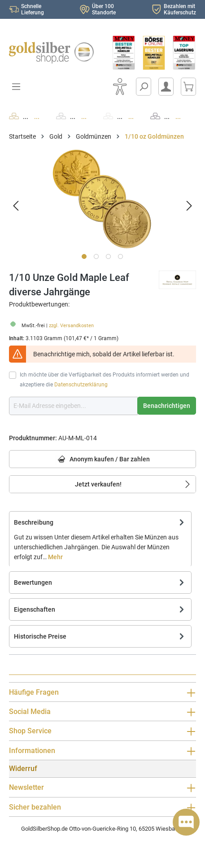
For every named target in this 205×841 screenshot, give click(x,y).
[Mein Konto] (166, 87)
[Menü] (16, 87)
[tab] (100, 539)
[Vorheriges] (15, 205)
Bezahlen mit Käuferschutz (180, 9)
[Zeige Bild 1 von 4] (84, 256)
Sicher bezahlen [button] (102, 807)
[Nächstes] (189, 205)
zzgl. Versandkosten (71, 326)
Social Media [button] (102, 711)
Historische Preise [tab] (100, 636)
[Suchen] (143, 87)
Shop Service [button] (102, 731)
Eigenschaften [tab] (100, 609)
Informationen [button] (102, 751)
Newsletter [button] (102, 787)
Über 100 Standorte (104, 9)
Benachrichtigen (166, 405)
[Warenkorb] (188, 87)
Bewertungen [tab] (100, 582)
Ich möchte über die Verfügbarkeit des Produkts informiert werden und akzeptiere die (104, 380)
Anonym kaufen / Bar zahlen (102, 460)
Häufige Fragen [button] (102, 692)
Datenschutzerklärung (81, 384)
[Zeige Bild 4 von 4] (120, 256)
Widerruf (23, 768)
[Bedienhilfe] (120, 87)
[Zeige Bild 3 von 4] (108, 256)
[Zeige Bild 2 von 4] (96, 256)
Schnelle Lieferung (32, 9)
